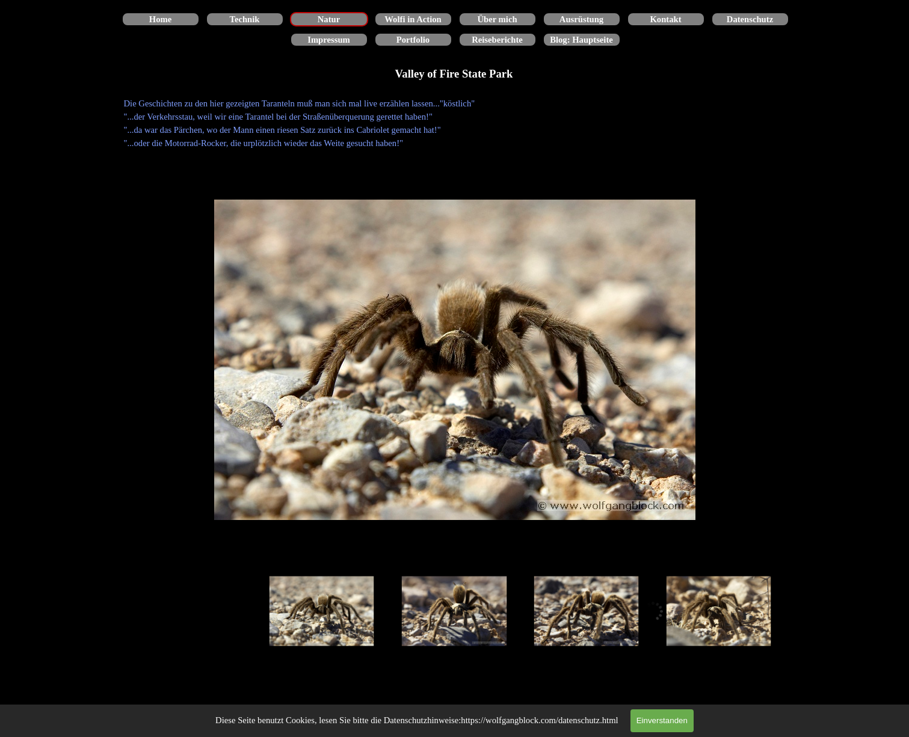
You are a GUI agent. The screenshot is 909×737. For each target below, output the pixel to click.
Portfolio (413, 39)
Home (160, 19)
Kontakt (665, 19)
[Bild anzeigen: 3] (586, 611)
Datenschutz (750, 19)
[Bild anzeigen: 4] (719, 611)
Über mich (497, 19)
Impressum (328, 39)
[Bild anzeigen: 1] (322, 611)
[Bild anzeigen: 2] (454, 611)
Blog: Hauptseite (581, 39)
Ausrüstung (581, 19)
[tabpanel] (455, 123)
